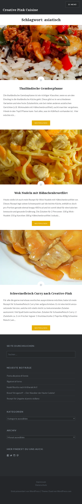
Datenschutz (41, 485)
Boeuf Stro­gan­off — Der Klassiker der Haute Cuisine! (31, 393)
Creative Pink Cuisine (20, 10)
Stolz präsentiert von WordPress (25, 491)
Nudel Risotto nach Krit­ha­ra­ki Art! (22, 387)
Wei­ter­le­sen (41, 123)
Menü (74, 4)
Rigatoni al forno (14, 381)
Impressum (41, 482)
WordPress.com (64, 491)
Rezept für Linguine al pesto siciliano (23, 398)
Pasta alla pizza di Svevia (17, 376)
